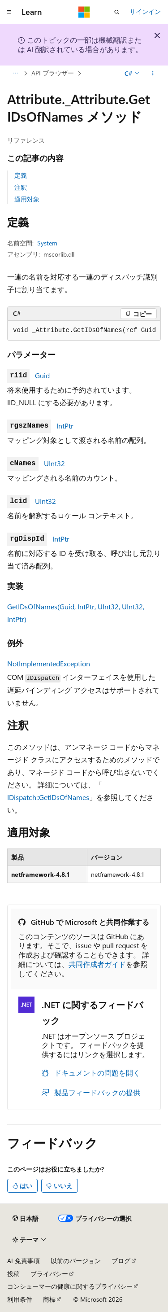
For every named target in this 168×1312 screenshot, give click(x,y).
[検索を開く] (117, 12)
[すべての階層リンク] (15, 73)
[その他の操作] (153, 73)
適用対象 (26, 199)
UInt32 (54, 463)
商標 (49, 1299)
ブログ (121, 1260)
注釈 (20, 187)
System (47, 243)
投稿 (13, 1273)
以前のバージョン (76, 1260)
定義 (20, 175)
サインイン (145, 11)
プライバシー (49, 1273)
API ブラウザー (52, 73)
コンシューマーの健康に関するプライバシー (70, 1286)
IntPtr (64, 425)
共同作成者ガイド (97, 964)
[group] (84, 331)
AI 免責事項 (23, 1260)
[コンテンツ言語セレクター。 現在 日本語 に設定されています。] (25, 1218)
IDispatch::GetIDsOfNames (48, 797)
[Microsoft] (84, 12)
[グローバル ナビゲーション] (9, 12)
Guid (42, 375)
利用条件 (19, 1299)
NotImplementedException (48, 663)
